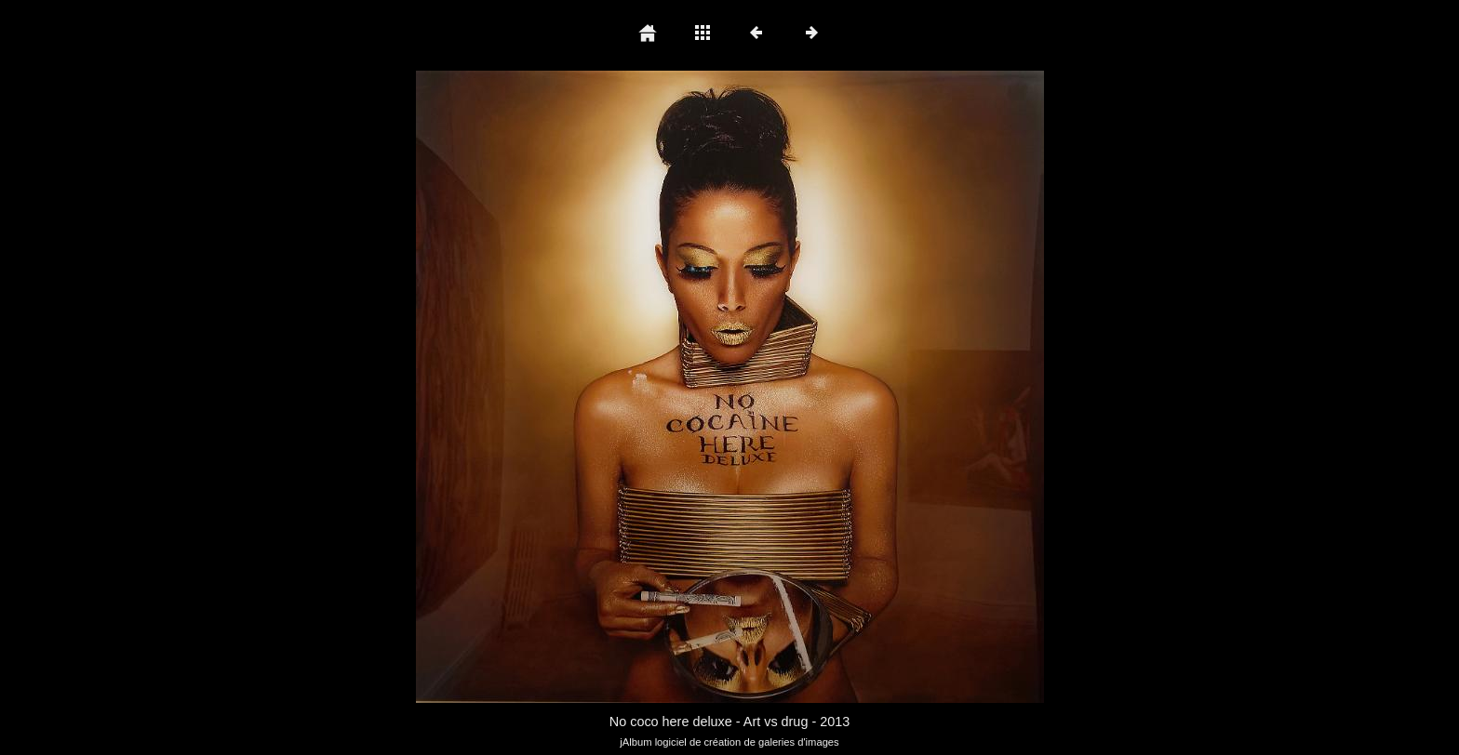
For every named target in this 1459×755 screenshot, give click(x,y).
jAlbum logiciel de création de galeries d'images (729, 742)
